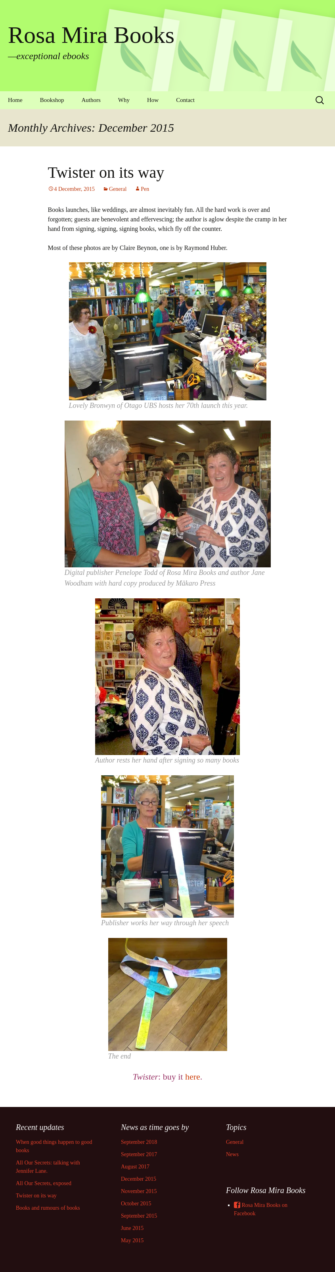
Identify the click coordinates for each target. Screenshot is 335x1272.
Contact (185, 100)
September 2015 (139, 1216)
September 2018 (139, 1142)
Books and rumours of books (48, 1208)
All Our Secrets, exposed (43, 1183)
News (232, 1154)
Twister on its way (106, 172)
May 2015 (132, 1240)
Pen (145, 189)
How (153, 100)
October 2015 (136, 1204)
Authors (91, 100)
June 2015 (132, 1228)
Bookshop (52, 100)
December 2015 (138, 1179)
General (117, 189)
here (192, 1077)
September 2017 (139, 1154)
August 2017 (135, 1167)
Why (124, 100)
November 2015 (139, 1191)
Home (15, 100)
